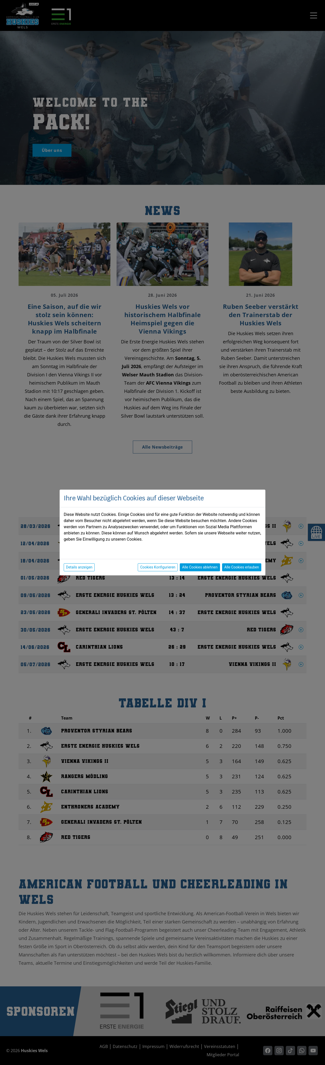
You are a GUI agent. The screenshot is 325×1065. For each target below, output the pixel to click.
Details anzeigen (79, 567)
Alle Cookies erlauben (241, 567)
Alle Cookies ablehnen (199, 567)
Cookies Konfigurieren (157, 567)
